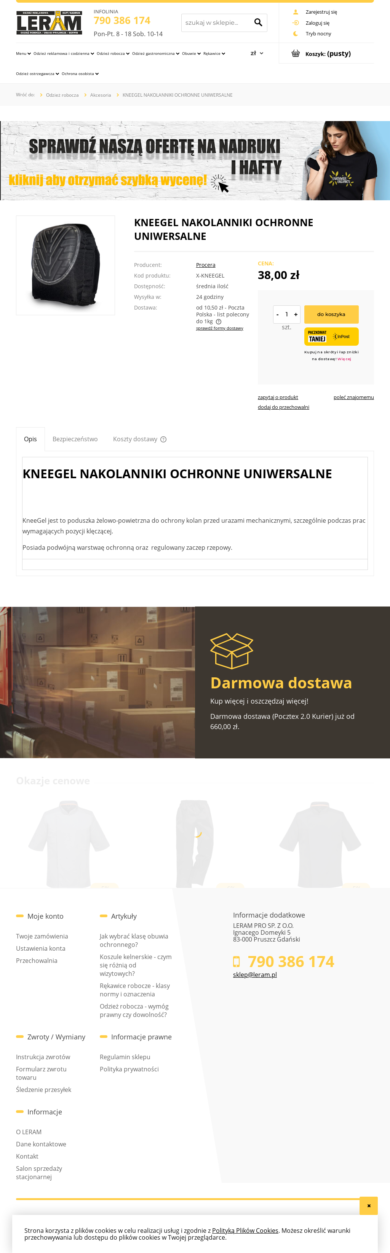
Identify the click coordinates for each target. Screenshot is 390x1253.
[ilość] (286, 314)
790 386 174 (122, 20)
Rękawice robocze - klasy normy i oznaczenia (135, 990)
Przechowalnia (37, 960)
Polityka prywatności (129, 1069)
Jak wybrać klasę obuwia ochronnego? (134, 940)
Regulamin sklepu (125, 1057)
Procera (206, 265)
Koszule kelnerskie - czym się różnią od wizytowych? (136, 965)
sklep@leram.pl (255, 974)
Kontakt (27, 1156)
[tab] (30, 439)
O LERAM (29, 1132)
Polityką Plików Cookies (245, 1230)
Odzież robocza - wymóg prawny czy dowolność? (134, 1010)
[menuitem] (23, 53)
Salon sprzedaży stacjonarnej (39, 1172)
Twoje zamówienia (42, 936)
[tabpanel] (195, 513)
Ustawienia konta (41, 948)
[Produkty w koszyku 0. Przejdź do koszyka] (326, 53)
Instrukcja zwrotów (43, 1057)
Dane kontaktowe (41, 1144)
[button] (278, 397)
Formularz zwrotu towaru (41, 1073)
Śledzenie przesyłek (43, 1089)
